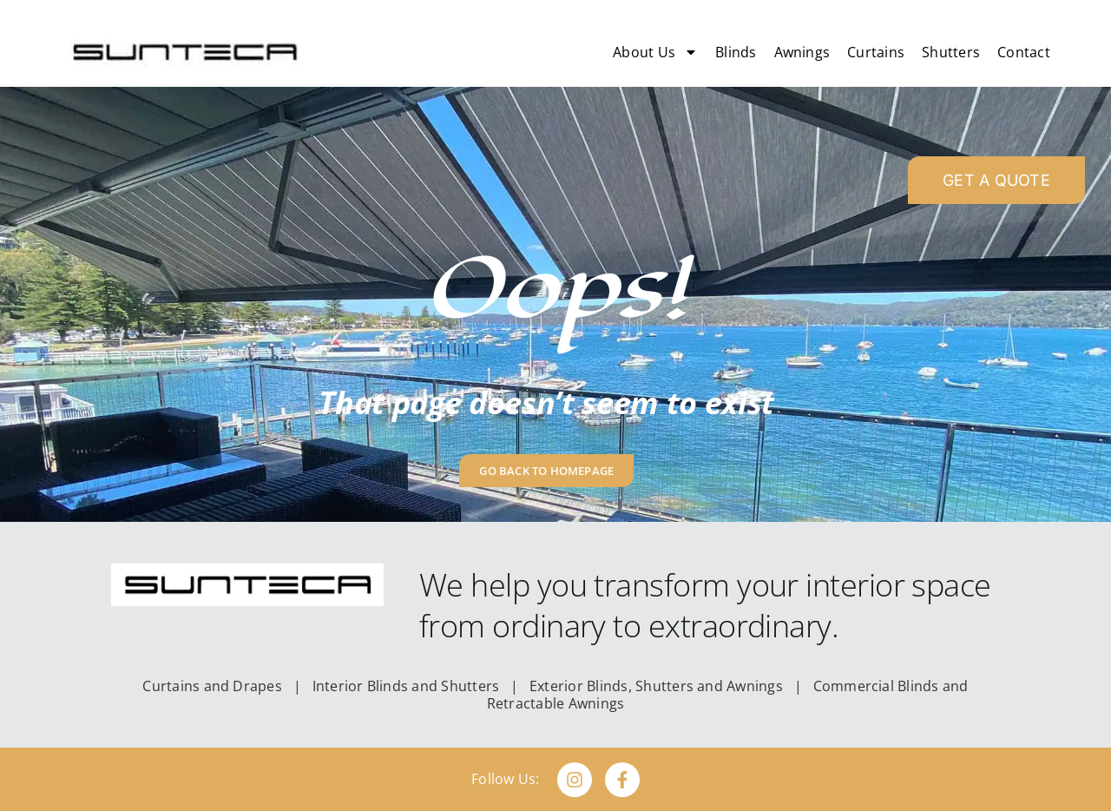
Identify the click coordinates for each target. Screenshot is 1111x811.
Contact (1023, 52)
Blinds (735, 52)
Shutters (951, 52)
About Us (655, 52)
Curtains (875, 52)
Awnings (802, 52)
